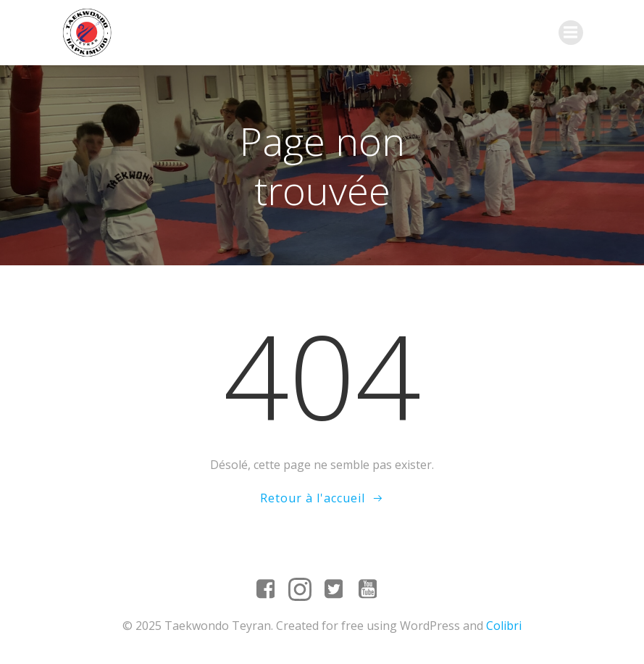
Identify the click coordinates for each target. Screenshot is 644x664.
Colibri (504, 626)
